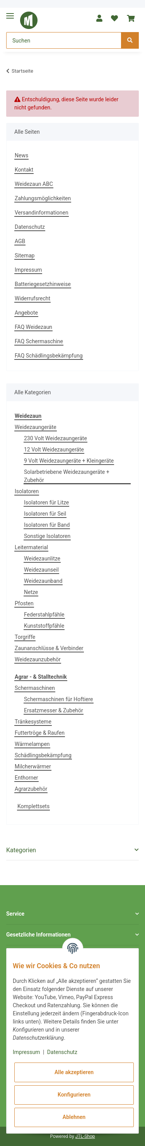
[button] (99, 18)
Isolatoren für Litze (46, 502)
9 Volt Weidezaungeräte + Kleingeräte (69, 461)
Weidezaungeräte (35, 427)
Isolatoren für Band (47, 525)
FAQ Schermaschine (39, 341)
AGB (20, 241)
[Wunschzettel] (114, 18)
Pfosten (24, 603)
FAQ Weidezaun (33, 327)
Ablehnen (74, 1117)
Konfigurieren (74, 1095)
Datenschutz (30, 227)
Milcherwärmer (33, 766)
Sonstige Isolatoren (47, 536)
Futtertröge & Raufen (40, 733)
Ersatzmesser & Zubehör (53, 710)
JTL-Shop (85, 1136)
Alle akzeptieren (74, 1072)
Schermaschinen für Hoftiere (58, 699)
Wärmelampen (32, 744)
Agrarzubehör (31, 789)
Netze (31, 592)
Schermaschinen (35, 688)
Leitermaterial (31, 547)
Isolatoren (27, 491)
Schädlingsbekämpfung (43, 755)
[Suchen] (63, 40)
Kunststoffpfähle (44, 626)
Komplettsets (33, 806)
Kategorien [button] (21, 850)
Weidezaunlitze (42, 558)
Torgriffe (25, 637)
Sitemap (24, 255)
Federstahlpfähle (44, 614)
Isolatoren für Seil (45, 514)
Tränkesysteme (33, 722)
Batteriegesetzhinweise (43, 284)
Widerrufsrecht (32, 298)
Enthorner (26, 778)
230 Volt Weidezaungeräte (55, 438)
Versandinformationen (41, 212)
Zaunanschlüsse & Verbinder (49, 648)
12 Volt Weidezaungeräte (54, 449)
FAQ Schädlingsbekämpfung (49, 355)
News (21, 155)
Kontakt (24, 170)
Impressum (28, 270)
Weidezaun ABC (34, 184)
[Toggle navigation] (10, 12)
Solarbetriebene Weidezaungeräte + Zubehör (66, 476)
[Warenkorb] (131, 18)
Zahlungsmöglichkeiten (43, 198)
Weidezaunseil (41, 570)
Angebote (26, 313)
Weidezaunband (43, 581)
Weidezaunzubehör (38, 659)
